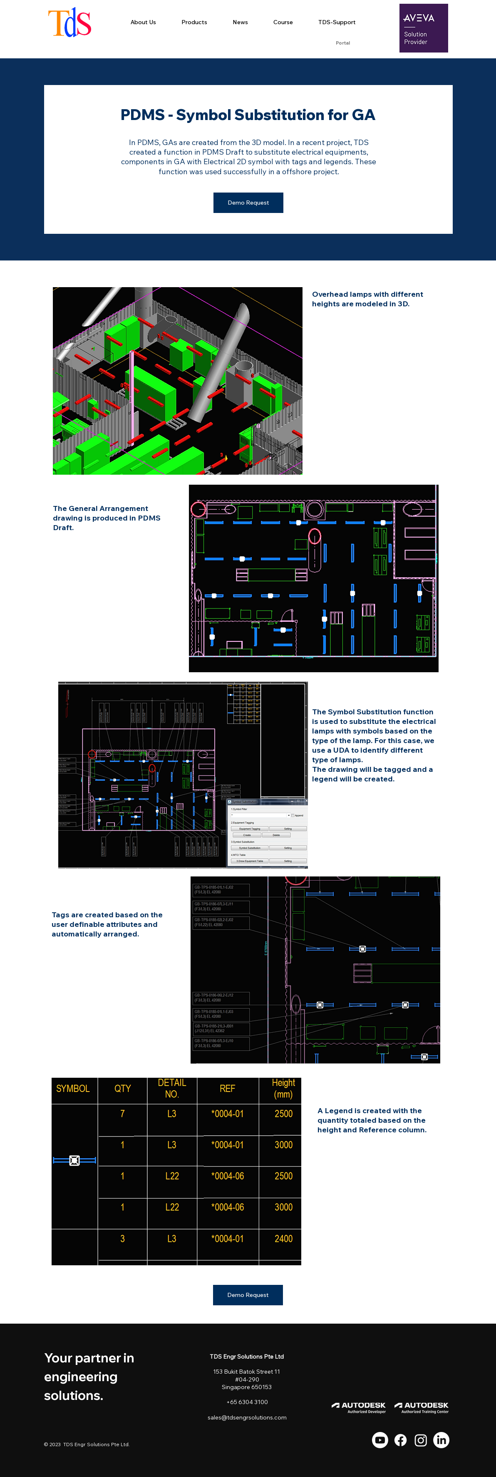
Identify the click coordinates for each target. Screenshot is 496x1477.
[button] (194, 22)
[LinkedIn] (441, 1440)
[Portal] (342, 43)
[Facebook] (400, 1440)
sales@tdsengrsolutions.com (247, 1417)
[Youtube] (380, 1440)
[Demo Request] (248, 203)
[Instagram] (421, 1440)
